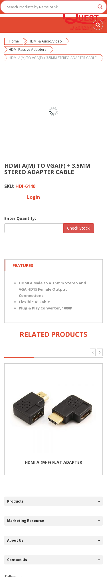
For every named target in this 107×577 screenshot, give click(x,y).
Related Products (53, 334)
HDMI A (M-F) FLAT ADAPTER (53, 462)
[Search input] (51, 7)
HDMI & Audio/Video (45, 41)
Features (23, 265)
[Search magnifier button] (100, 7)
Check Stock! (78, 228)
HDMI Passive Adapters (27, 49)
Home (14, 41)
